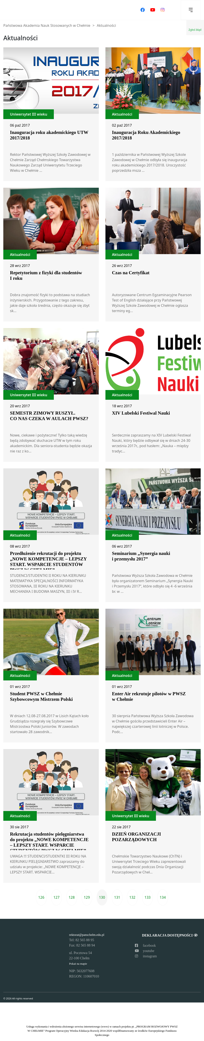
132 (132, 897)
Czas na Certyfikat (131, 272)
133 (147, 897)
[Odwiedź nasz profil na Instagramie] (162, 10)
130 (102, 897)
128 (72, 897)
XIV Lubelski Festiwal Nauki (141, 413)
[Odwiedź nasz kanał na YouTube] (153, 10)
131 (117, 897)
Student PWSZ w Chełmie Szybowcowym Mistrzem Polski (41, 696)
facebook (145, 945)
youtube (144, 951)
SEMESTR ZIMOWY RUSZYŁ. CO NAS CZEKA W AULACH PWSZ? (49, 415)
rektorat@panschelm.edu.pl (86, 935)
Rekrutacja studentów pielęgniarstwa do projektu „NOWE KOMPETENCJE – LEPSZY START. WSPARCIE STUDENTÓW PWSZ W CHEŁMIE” (49, 842)
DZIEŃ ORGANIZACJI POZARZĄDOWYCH (136, 836)
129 (87, 897)
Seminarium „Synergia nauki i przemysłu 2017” (141, 556)
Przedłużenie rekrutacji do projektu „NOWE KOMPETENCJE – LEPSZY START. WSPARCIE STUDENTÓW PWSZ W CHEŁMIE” (48, 562)
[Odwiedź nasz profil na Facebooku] (143, 10)
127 (56, 897)
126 (41, 897)
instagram (146, 956)
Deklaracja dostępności (169, 935)
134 (163, 897)
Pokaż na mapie (78, 963)
